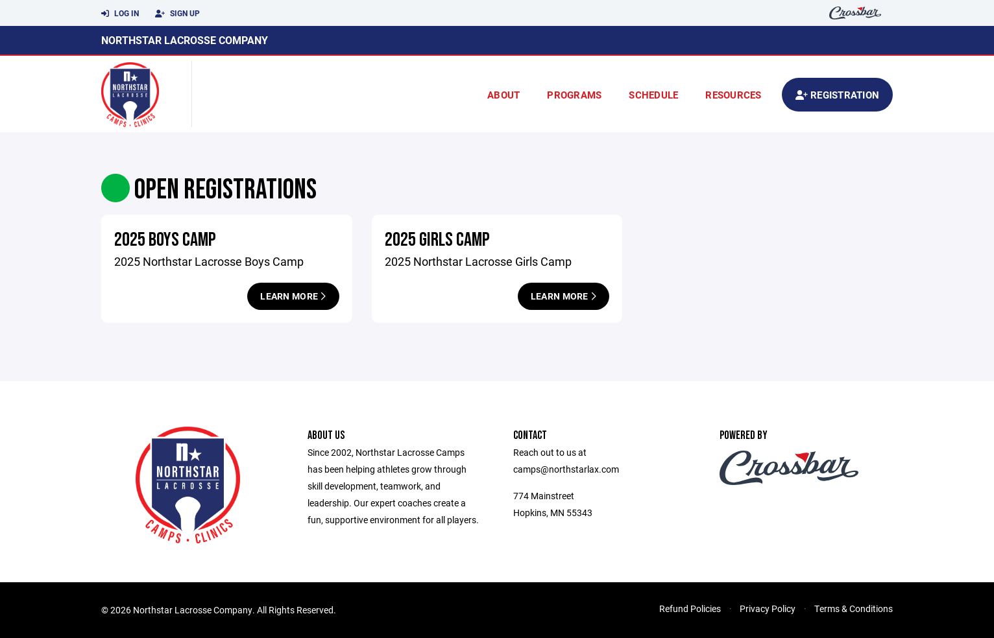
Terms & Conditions (853, 608)
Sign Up (177, 13)
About (503, 94)
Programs (574, 94)
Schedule (653, 94)
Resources (733, 94)
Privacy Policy (767, 608)
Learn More (293, 296)
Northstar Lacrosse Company (184, 40)
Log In (120, 13)
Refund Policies (690, 608)
